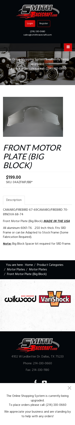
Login (30, 24)
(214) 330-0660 (37, 32)
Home (29, 265)
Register (43, 24)
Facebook (38, 382)
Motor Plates (16, 269)
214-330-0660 (42, 363)
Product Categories (50, 265)
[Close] (69, 388)
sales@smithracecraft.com (37, 35)
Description (14, 200)
